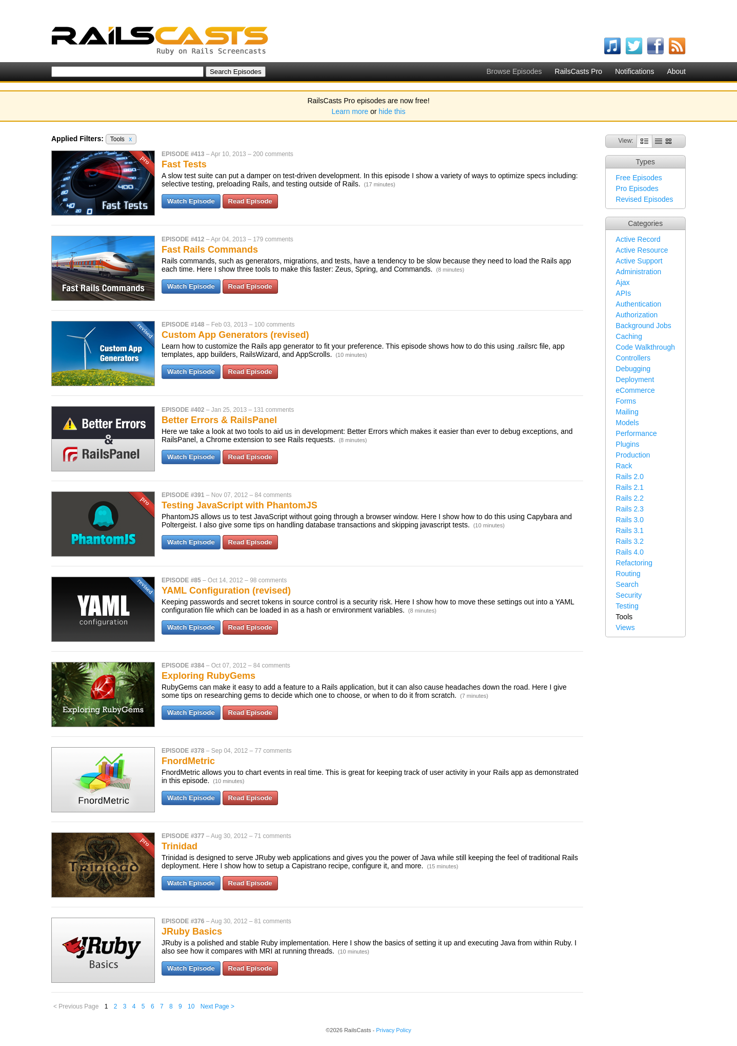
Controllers (633, 358)
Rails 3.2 (630, 541)
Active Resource (642, 250)
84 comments (272, 495)
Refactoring (634, 563)
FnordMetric (188, 761)
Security (629, 595)
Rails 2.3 (630, 509)
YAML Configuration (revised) (226, 590)
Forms (626, 401)
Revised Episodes (644, 199)
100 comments (274, 324)
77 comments (272, 750)
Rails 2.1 (630, 487)
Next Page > (217, 1006)
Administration (639, 272)
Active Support (639, 261)
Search (627, 584)
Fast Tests (184, 164)
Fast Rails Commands (210, 249)
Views (625, 627)
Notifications (634, 71)
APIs (623, 293)
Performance (636, 433)
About (676, 71)
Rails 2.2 (630, 498)
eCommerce (635, 390)
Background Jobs (643, 325)
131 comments (273, 409)
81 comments (272, 921)
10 (191, 1006)
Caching (629, 336)
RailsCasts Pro (579, 71)
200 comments (273, 154)
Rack (624, 466)
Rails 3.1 (630, 530)
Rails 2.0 (630, 476)
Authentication (639, 304)
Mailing (627, 412)
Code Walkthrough (645, 347)
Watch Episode (191, 201)
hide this (392, 111)
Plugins (628, 444)
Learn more (350, 111)
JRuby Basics (192, 931)
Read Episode (250, 201)
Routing (628, 573)
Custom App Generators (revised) (235, 335)
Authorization (637, 315)
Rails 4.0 (630, 552)
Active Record (638, 239)
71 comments (272, 836)
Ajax (623, 282)
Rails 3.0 (630, 520)
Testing (627, 606)
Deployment (635, 379)
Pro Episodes (637, 188)
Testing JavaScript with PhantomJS (239, 505)
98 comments (268, 580)
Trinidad (179, 846)
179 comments (273, 239)
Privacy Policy (393, 1030)
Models (627, 423)
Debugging (633, 369)
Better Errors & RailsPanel (219, 420)
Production (633, 455)
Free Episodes (639, 178)
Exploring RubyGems (208, 676)
